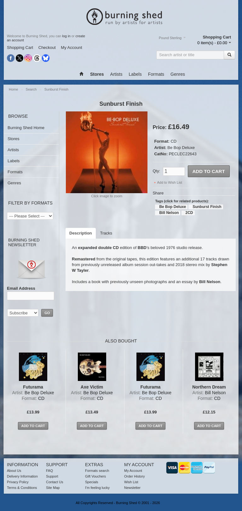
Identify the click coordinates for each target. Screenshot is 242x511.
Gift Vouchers (95, 476)
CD (173, 141)
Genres (177, 74)
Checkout (47, 47)
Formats (156, 74)
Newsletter (132, 488)
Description (80, 233)
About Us (14, 470)
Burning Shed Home (26, 127)
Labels (135, 74)
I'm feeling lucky (97, 488)
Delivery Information (22, 476)
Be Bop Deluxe (181, 147)
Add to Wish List (169, 182)
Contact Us (54, 482)
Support (52, 476)
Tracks (106, 233)
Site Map (53, 488)
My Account (71, 47)
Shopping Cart (20, 47)
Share (158, 193)
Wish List (131, 482)
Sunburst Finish (56, 89)
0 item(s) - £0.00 (212, 42)
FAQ (49, 470)
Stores (14, 138)
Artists (116, 74)
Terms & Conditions (22, 488)
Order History (134, 476)
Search (31, 89)
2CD (189, 213)
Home (13, 89)
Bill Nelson (169, 213)
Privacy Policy (17, 482)
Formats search (97, 470)
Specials (91, 482)
